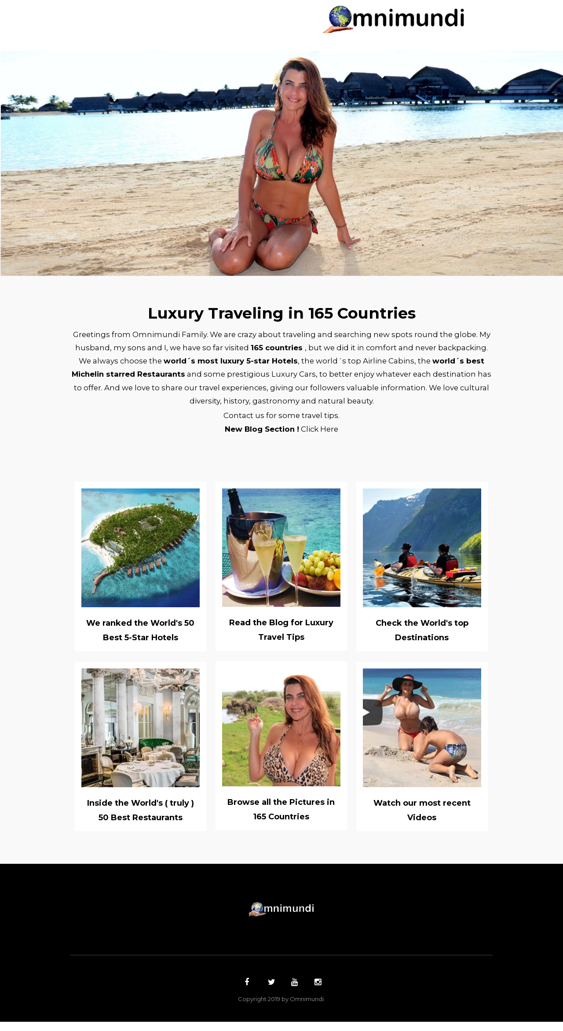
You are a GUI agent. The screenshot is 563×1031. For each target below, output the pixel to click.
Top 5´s (316, 22)
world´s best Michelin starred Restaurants (189, 379)
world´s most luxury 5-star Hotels (292, 365)
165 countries (324, 351)
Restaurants (260, 22)
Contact (363, 22)
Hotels (204, 22)
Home (124, 8)
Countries (172, 8)
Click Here (322, 438)
